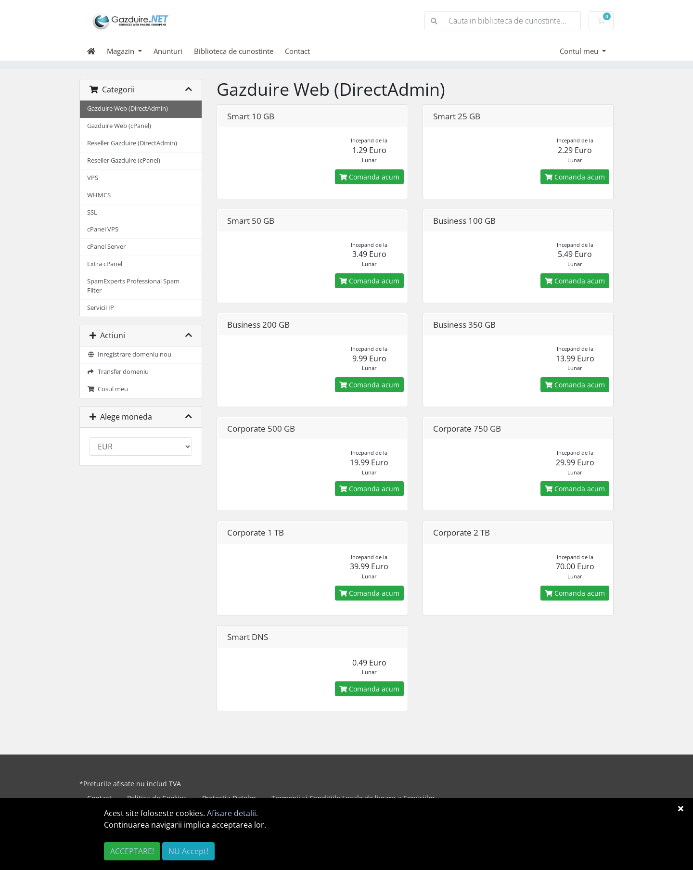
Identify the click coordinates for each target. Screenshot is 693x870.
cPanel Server (106, 247)
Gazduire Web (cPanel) (119, 126)
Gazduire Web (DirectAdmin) (127, 108)
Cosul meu (107, 389)
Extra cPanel (104, 264)
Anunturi (168, 51)
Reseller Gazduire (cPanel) (123, 160)
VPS (92, 178)
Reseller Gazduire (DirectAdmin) (132, 143)
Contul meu (580, 51)
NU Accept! (188, 851)
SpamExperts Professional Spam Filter (133, 285)
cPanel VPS (102, 229)
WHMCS (99, 195)
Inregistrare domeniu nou (129, 354)
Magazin (121, 51)
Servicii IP (100, 308)
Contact (297, 51)
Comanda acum (369, 176)
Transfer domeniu (118, 372)
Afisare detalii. (232, 813)
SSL (92, 212)
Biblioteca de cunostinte (233, 51)
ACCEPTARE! (132, 851)
